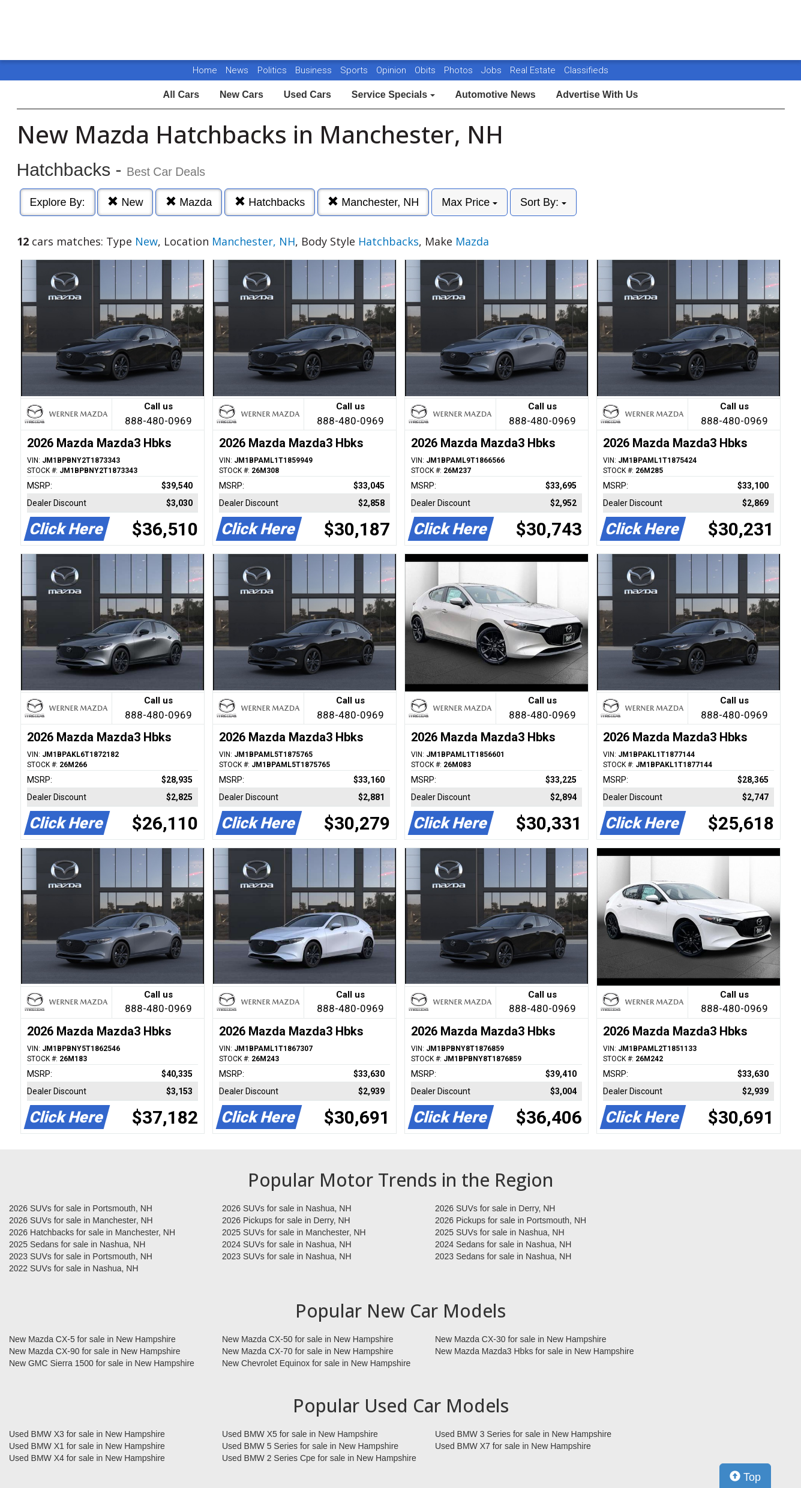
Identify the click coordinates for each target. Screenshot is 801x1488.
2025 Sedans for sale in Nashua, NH (77, 1244)
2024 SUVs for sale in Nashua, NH (287, 1244)
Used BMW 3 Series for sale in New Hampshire (523, 1434)
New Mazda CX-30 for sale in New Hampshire (521, 1339)
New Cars (241, 94)
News (237, 70)
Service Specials (393, 94)
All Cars (181, 94)
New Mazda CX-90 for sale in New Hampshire (95, 1351)
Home (205, 70)
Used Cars (307, 94)
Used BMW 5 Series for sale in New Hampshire (310, 1446)
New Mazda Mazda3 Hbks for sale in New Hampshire (534, 1351)
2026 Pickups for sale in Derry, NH (286, 1220)
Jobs (492, 70)
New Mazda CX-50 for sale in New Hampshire (308, 1339)
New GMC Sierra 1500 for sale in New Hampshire (101, 1363)
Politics (272, 70)
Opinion (392, 70)
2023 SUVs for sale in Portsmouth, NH (80, 1256)
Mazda (189, 202)
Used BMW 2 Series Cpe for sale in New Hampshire (319, 1458)
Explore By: (57, 202)
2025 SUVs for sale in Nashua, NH (500, 1232)
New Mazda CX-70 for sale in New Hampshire (308, 1351)
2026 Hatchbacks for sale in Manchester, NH (92, 1232)
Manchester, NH (373, 202)
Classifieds (586, 70)
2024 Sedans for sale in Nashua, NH (503, 1244)
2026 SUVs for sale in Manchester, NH (81, 1220)
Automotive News (495, 94)
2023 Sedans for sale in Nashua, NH (503, 1256)
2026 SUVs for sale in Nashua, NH (287, 1208)
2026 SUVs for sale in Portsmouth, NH (80, 1208)
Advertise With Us (597, 94)
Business (314, 70)
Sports (355, 70)
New (125, 202)
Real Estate (534, 70)
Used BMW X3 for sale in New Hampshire (87, 1434)
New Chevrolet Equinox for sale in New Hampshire (316, 1363)
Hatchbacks (270, 202)
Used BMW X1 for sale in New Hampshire (87, 1446)
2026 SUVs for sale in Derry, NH (495, 1208)
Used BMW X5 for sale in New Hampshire (300, 1434)
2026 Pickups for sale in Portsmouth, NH (510, 1220)
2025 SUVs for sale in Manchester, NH (294, 1232)
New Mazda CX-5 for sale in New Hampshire (92, 1339)
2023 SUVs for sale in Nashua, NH (287, 1256)
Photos (459, 70)
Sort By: (543, 202)
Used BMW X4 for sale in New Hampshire (87, 1458)
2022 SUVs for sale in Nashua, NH (74, 1268)
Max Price (469, 202)
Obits (426, 70)
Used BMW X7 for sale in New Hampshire (513, 1446)
